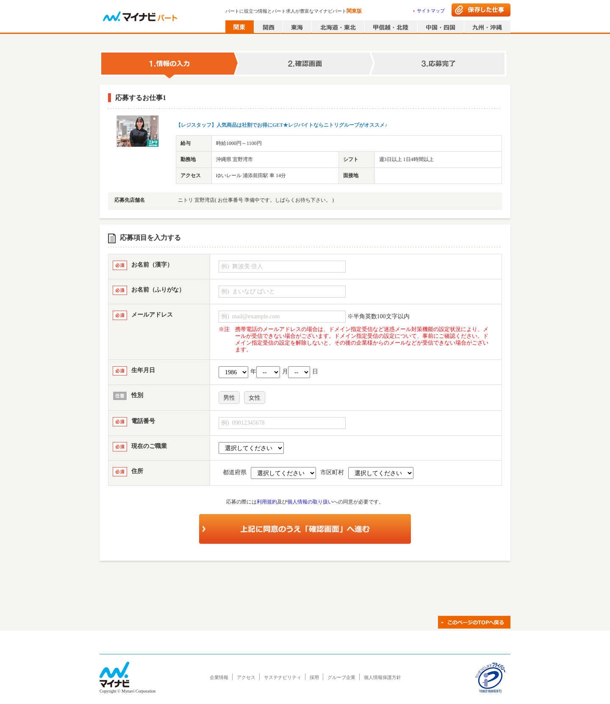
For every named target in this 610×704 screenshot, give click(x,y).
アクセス (246, 677)
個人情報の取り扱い (310, 502)
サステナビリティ (282, 677)
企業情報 (219, 677)
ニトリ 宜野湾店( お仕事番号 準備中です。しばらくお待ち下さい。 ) (256, 200)
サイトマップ (431, 10)
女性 (255, 398)
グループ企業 (341, 677)
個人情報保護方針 (382, 677)
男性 (229, 398)
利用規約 (267, 502)
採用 (314, 677)
